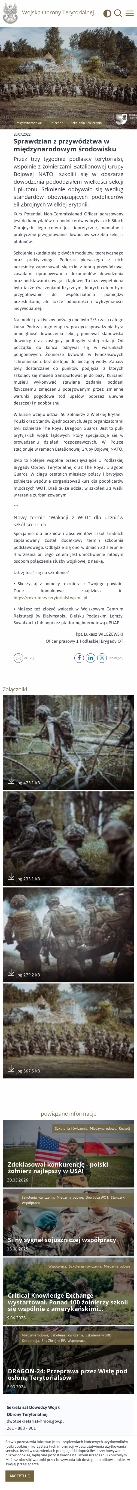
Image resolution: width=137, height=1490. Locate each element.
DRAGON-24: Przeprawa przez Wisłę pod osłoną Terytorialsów (67, 1374)
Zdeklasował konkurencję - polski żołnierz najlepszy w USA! (58, 1167)
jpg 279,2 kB (23, 973)
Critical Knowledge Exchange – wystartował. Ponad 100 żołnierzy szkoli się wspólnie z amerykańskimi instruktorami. (68, 1302)
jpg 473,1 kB (23, 781)
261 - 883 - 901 (21, 1428)
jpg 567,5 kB (23, 1069)
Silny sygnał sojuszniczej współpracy (62, 1240)
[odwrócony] (108, 13)
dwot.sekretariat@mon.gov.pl (35, 1421)
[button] (118, 13)
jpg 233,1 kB (23, 877)
